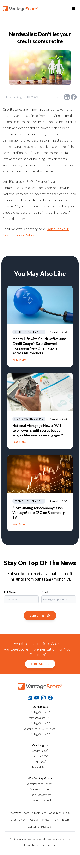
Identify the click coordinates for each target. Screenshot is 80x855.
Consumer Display (59, 812)
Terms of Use (49, 844)
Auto (27, 812)
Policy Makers (61, 819)
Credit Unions (19, 819)
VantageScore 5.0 (40, 723)
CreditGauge (40, 750)
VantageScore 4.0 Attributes (40, 728)
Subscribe (40, 616)
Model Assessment (40, 794)
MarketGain (40, 767)
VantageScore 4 (40, 717)
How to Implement (40, 800)
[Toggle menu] (73, 8)
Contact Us (40, 663)
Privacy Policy (31, 844)
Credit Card (39, 812)
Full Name (10, 592)
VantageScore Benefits (40, 783)
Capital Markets (39, 819)
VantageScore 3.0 (40, 734)
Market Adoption (40, 789)
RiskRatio (40, 761)
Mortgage (15, 812)
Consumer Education (40, 826)
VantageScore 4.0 (40, 712)
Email (44, 592)
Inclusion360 (40, 756)
